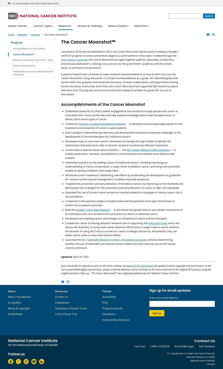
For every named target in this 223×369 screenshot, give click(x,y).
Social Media (15, 314)
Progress (17, 42)
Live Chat (139, 346)
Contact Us (61, 297)
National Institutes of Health (200, 357)
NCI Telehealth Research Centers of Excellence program (114, 240)
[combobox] (185, 15)
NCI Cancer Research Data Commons (148, 150)
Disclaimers (109, 314)
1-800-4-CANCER (159, 346)
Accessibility (109, 297)
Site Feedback (207, 346)
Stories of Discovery (24, 65)
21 (62, 59)
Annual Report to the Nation (29, 48)
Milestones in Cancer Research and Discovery (33, 73)
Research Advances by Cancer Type (33, 59)
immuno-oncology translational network (102, 124)
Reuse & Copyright (19, 308)
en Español (14, 302)
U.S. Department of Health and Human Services (191, 353)
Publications (62, 302)
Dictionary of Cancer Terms (71, 308)
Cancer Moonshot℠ (24, 54)
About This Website (19, 297)
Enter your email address (163, 298)
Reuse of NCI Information (140, 266)
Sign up (156, 313)
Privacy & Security (112, 308)
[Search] (209, 15)
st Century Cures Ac (75, 59)
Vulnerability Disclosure (116, 320)
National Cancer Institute (202, 360)
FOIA (105, 302)
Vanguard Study (157, 223)
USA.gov (210, 363)
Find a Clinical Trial (66, 314)
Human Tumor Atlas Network (93, 210)
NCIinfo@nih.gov (184, 346)
